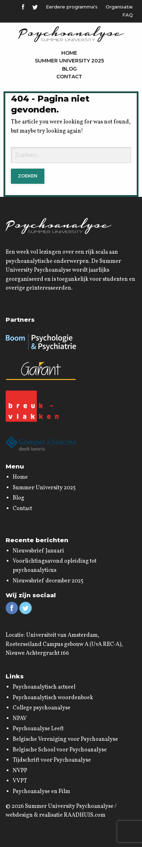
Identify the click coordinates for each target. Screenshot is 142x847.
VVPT (20, 781)
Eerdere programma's (72, 7)
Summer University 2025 (69, 61)
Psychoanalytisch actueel (44, 687)
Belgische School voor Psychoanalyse (60, 750)
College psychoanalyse (41, 708)
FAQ (127, 15)
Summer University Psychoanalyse (69, 806)
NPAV (20, 718)
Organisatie (119, 7)
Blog (69, 69)
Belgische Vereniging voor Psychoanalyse (65, 739)
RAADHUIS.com (84, 815)
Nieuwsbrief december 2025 (48, 581)
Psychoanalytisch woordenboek (53, 698)
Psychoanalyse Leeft (38, 729)
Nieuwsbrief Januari (38, 551)
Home (69, 53)
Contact (69, 76)
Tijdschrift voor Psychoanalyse (52, 760)
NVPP (20, 771)
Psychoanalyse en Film (41, 791)
